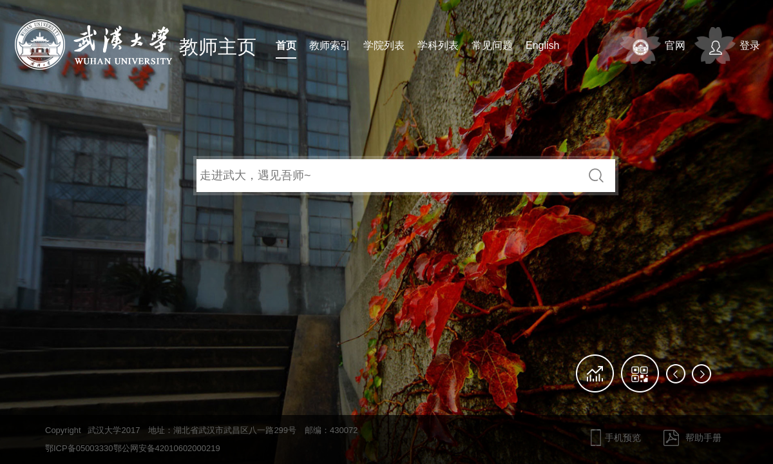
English (542, 45)
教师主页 (217, 46)
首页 (286, 45)
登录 (750, 45)
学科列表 (438, 45)
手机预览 (623, 437)
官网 (675, 45)
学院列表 (384, 45)
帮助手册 (703, 437)
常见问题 (492, 45)
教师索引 (329, 45)
